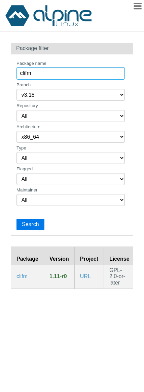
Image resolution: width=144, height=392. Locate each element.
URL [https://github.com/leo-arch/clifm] (85, 276)
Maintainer (26, 189)
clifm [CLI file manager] (22, 276)
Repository (27, 105)
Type (21, 147)
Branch (23, 84)
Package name (31, 63)
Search (30, 224)
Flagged (24, 168)
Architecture (28, 126)
